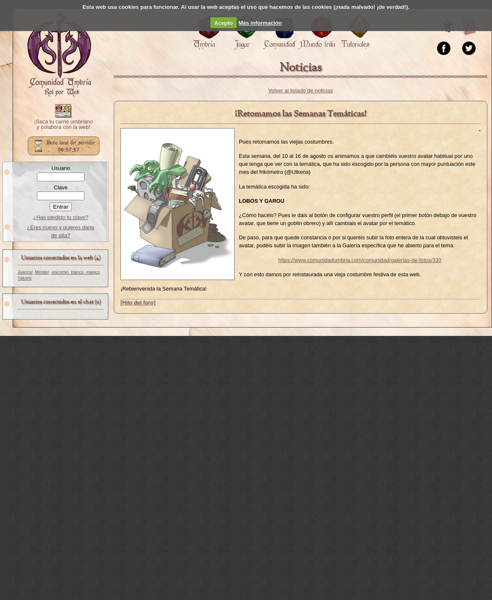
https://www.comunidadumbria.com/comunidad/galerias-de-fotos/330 (359, 260)
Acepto (224, 23)
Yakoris (24, 278)
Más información (260, 23)
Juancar (25, 272)
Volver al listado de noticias (300, 90)
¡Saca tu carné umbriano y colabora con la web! (63, 124)
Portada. (59, 55)
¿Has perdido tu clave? (61, 217)
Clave (61, 187)
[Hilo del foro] (137, 302)
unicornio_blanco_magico (75, 272)
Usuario (60, 168)
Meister (42, 272)
